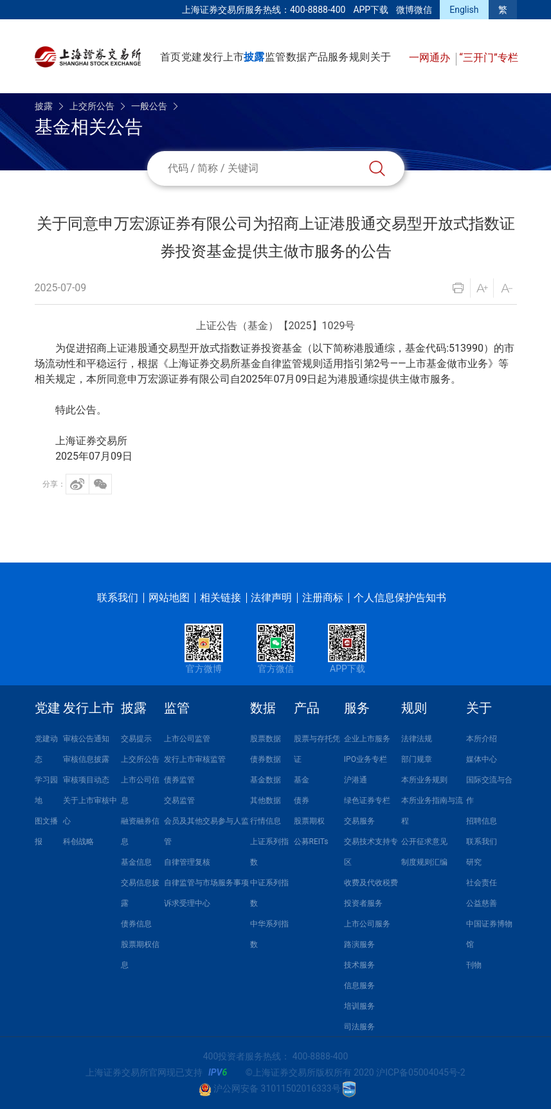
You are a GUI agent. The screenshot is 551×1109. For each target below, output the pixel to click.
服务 (338, 57)
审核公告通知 (86, 738)
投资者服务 (363, 903)
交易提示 (136, 738)
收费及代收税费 (371, 882)
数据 (296, 57)
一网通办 (431, 57)
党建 (191, 57)
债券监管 (179, 779)
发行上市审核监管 (195, 759)
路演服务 (359, 944)
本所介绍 (481, 738)
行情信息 (265, 820)
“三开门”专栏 (488, 57)
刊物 (474, 964)
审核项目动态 (86, 779)
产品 (317, 57)
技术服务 (359, 964)
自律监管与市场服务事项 (206, 882)
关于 (380, 57)
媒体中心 (481, 759)
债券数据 (265, 759)
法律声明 (271, 597)
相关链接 (220, 597)
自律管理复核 (187, 862)
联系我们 (117, 597)
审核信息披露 (86, 759)
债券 (301, 800)
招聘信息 (481, 820)
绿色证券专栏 (367, 800)
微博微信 (414, 10)
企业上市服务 (367, 738)
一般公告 (149, 106)
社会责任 (481, 882)
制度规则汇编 (424, 862)
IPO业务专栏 (365, 759)
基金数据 (265, 779)
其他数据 (265, 800)
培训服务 (359, 1006)
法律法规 (416, 738)
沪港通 (355, 779)
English (463, 10)
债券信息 (136, 923)
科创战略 (78, 841)
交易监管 (179, 800)
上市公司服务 (367, 923)
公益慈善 (481, 903)
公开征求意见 (424, 841)
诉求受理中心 (187, 903)
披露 (254, 57)
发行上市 (223, 57)
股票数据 (265, 738)
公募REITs (311, 841)
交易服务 (359, 820)
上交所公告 (91, 106)
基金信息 (136, 862)
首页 (170, 57)
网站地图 (169, 597)
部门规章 (416, 759)
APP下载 (370, 10)
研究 (474, 862)
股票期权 (309, 820)
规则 (359, 57)
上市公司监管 (187, 738)
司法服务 (359, 1026)
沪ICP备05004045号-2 (420, 1072)
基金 (301, 779)
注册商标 (322, 597)
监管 (275, 57)
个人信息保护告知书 (400, 597)
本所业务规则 (424, 779)
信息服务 (359, 985)
